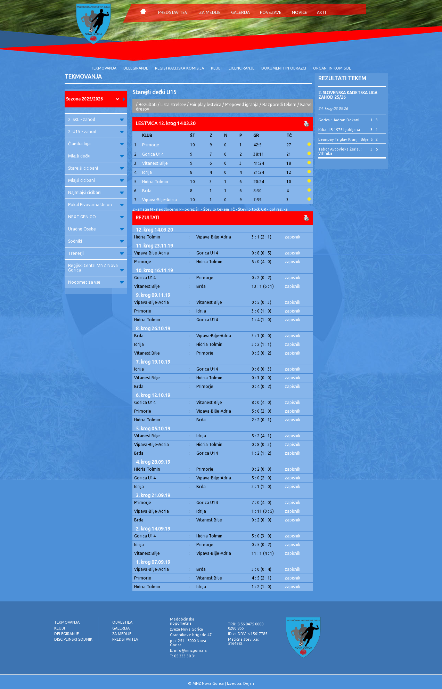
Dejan (248, 683)
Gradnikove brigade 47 (191, 635)
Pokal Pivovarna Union (96, 204)
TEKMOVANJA (103, 68)
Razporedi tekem (279, 104)
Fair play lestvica (205, 104)
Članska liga (96, 143)
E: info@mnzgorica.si (188, 650)
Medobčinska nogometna (182, 621)
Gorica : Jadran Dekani (338, 120)
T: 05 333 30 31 (183, 656)
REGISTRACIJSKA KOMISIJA (179, 68)
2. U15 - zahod (96, 131)
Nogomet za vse (96, 282)
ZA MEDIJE (210, 12)
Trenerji (96, 253)
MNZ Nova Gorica (208, 683)
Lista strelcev (173, 104)
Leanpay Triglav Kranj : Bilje (343, 139)
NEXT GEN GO (96, 216)
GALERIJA (240, 12)
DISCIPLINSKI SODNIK (73, 639)
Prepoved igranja (242, 104)
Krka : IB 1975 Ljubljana (339, 130)
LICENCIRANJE (241, 68)
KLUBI (216, 68)
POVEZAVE (270, 12)
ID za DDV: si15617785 (247, 634)
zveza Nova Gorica (186, 629)
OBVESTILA (122, 622)
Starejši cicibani (96, 168)
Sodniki (96, 241)
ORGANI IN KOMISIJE (332, 68)
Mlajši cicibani (96, 180)
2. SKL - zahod (96, 119)
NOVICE (299, 12)
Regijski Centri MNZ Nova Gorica (96, 267)
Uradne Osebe (96, 229)
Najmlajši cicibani (96, 192)
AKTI (321, 12)
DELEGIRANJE (135, 68)
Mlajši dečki (96, 156)
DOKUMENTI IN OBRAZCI (283, 68)
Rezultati (148, 104)
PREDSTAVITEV (173, 12)
